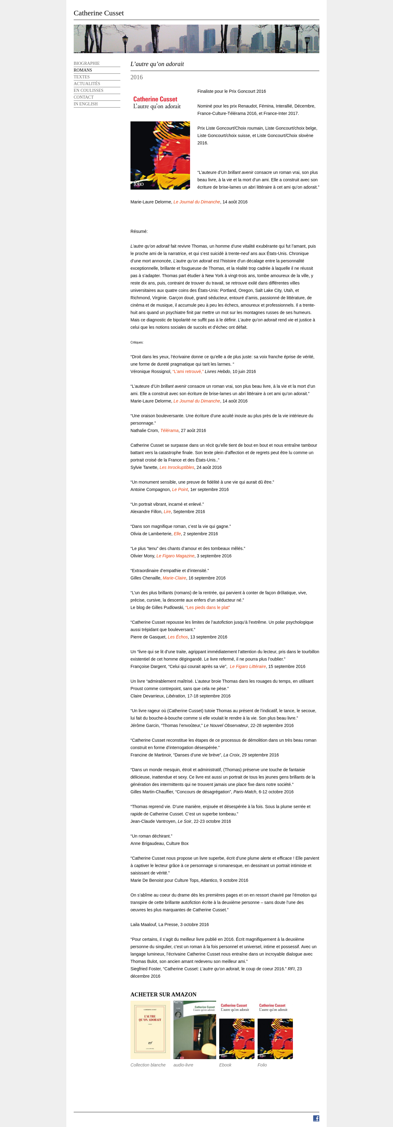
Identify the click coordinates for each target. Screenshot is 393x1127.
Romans (83, 70)
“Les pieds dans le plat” (207, 607)
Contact (84, 97)
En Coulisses (88, 90)
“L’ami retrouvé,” (187, 371)
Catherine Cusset (99, 13)
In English (86, 104)
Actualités (87, 83)
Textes (82, 77)
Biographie (87, 63)
